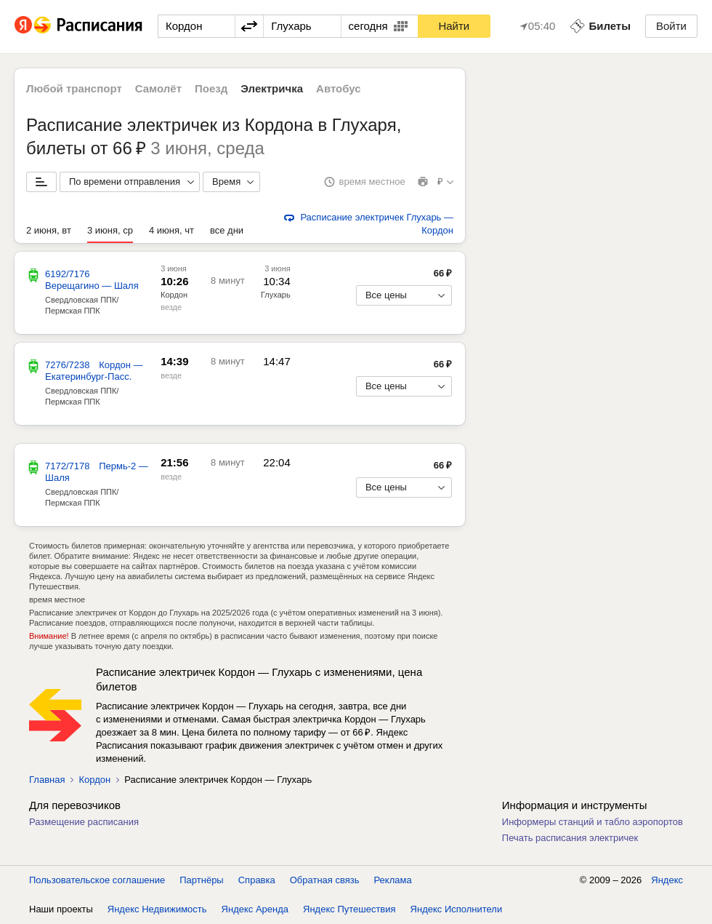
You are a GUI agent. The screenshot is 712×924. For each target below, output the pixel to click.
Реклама (393, 880)
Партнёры (201, 880)
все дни (226, 230)
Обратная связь (325, 880)
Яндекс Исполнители (456, 909)
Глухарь (276, 294)
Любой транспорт (74, 88)
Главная (47, 779)
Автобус (338, 88)
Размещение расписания (84, 821)
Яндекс (667, 880)
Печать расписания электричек (570, 837)
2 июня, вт (48, 230)
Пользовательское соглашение (97, 880)
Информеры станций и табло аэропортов (592, 821)
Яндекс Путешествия (349, 909)
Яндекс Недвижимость (157, 909)
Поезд (211, 88)
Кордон (174, 294)
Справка (256, 880)
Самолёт (158, 88)
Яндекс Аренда (255, 909)
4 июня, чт (171, 230)
